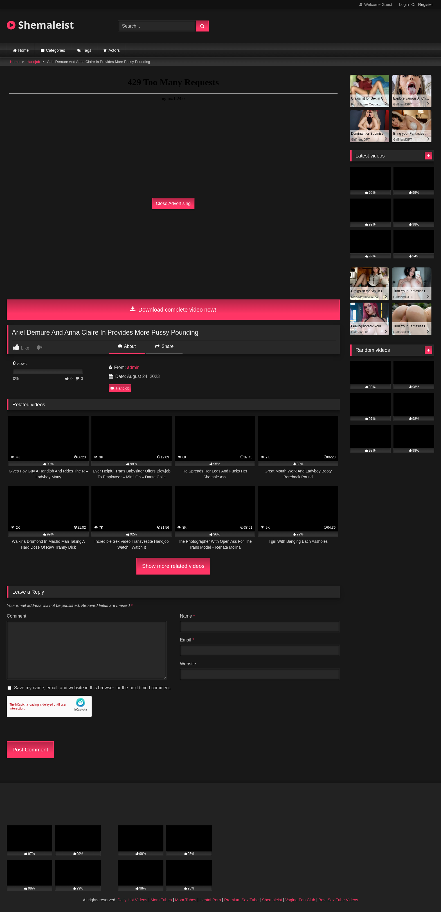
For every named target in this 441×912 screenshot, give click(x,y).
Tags (87, 50)
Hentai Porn (210, 900)
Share (164, 346)
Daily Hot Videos (132, 900)
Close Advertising (173, 203)
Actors (114, 50)
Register (425, 4)
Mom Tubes (161, 900)
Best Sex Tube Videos (338, 900)
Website (188, 663)
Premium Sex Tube (241, 900)
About (127, 346)
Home (23, 50)
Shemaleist (40, 25)
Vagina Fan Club (300, 900)
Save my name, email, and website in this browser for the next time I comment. (92, 687)
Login (404, 4)
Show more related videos (173, 566)
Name (187, 616)
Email (187, 640)
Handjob (33, 62)
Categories (55, 50)
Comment (16, 616)
